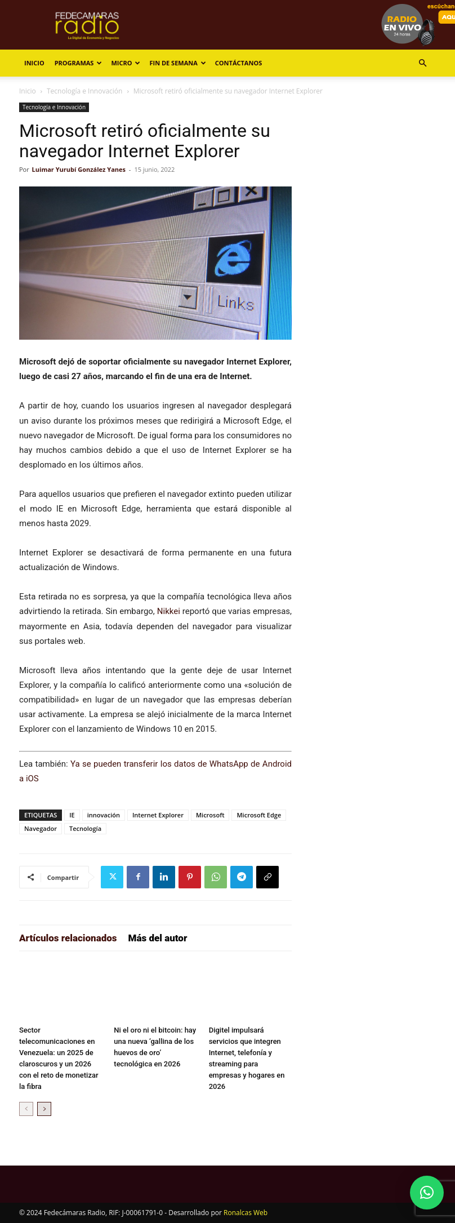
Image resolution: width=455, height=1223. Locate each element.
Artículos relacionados (68, 938)
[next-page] (44, 1109)
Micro (125, 63)
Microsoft (210, 815)
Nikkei (168, 611)
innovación (103, 815)
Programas (78, 63)
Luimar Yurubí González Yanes (79, 169)
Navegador (40, 828)
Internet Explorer (158, 815)
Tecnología (85, 828)
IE (72, 815)
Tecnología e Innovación (84, 91)
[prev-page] (26, 1109)
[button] (422, 63)
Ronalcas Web (245, 1212)
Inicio (34, 63)
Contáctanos (238, 63)
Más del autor (158, 938)
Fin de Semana (177, 63)
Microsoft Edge (259, 815)
